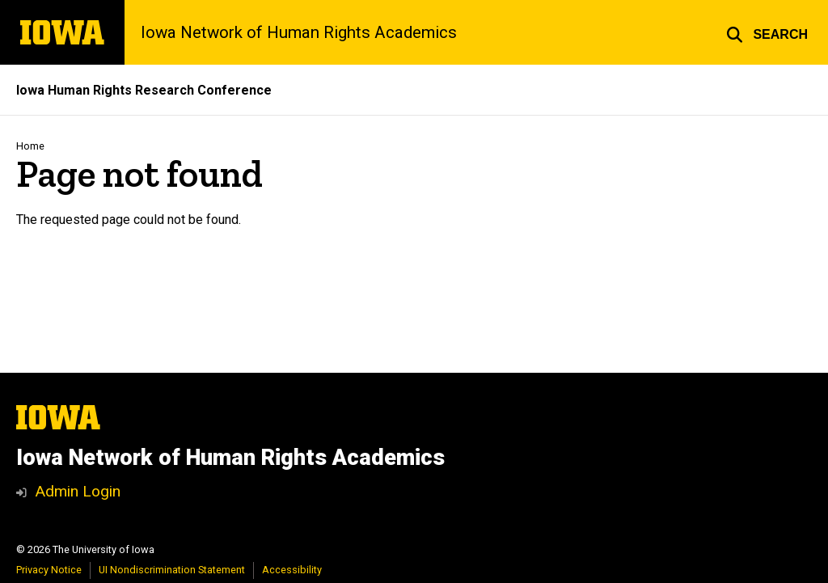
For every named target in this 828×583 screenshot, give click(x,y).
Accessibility (292, 570)
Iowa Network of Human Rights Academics (299, 32)
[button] (767, 32)
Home (30, 146)
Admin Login (77, 491)
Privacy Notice (49, 570)
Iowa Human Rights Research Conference (144, 90)
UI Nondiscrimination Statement (172, 570)
